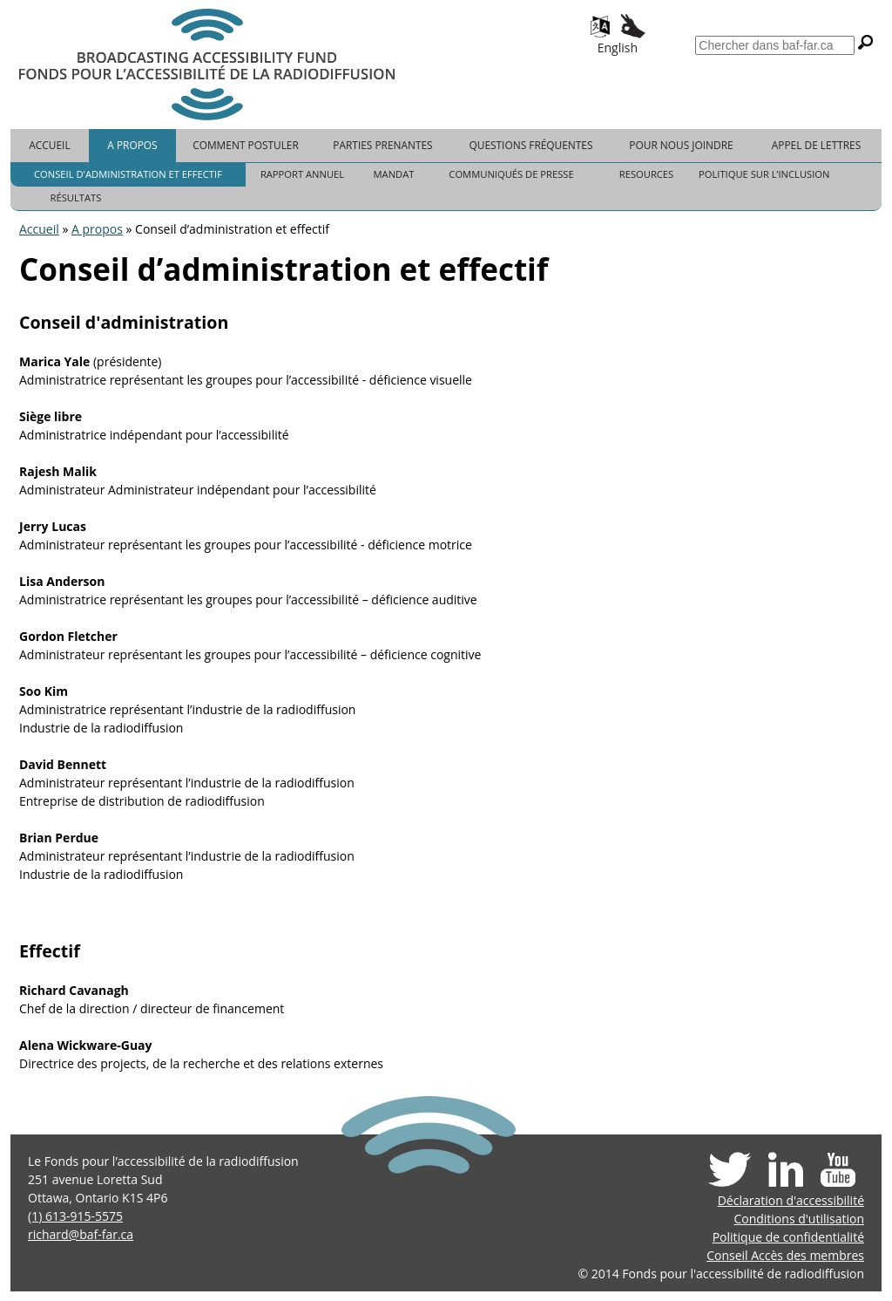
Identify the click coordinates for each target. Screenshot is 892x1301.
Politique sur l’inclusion (764, 174)
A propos (132, 145)
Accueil (49, 145)
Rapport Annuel (302, 174)
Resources (646, 174)
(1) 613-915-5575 (75, 1216)
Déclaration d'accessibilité (791, 1200)
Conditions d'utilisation (798, 1218)
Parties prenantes (382, 145)
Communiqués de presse (511, 174)
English (618, 47)
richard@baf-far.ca (80, 1234)
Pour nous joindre (681, 145)
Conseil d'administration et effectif (128, 174)
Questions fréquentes (531, 145)
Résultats (76, 197)
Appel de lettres (816, 145)
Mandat (394, 174)
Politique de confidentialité (788, 1237)
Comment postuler (246, 145)
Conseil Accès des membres (785, 1255)
